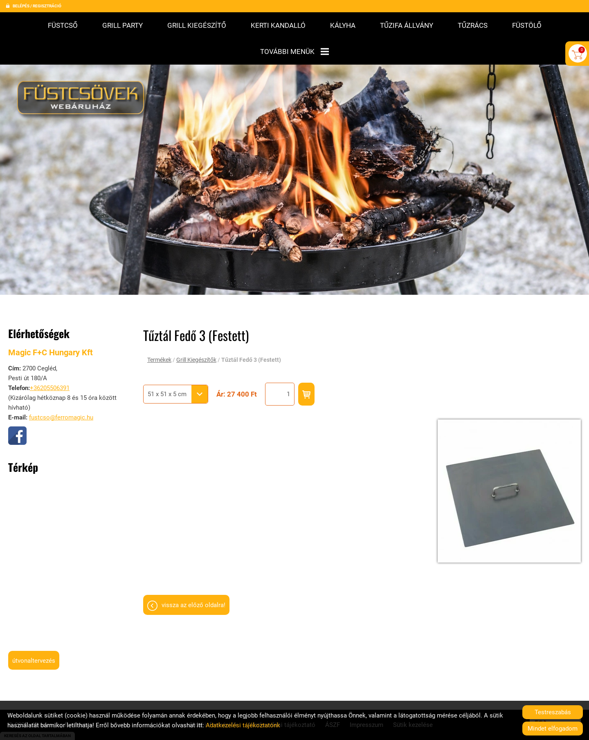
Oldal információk (213, 694)
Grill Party (122, 25)
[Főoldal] (82, 70)
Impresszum (366, 694)
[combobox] (175, 363)
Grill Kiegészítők (196, 329)
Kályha (342, 25)
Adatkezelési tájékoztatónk (243, 725)
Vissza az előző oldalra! (193, 575)
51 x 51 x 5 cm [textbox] (167, 364)
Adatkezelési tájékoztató (281, 694)
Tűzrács (473, 25)
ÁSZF (332, 694)
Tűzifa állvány (406, 25)
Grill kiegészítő (196, 25)
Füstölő (527, 25)
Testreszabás (553, 712)
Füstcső (63, 25)
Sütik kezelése (413, 694)
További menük (294, 51)
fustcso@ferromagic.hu (61, 387)
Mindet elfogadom (553, 728)
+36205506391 (50, 357)
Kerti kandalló (278, 25)
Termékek (159, 329)
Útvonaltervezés (33, 630)
